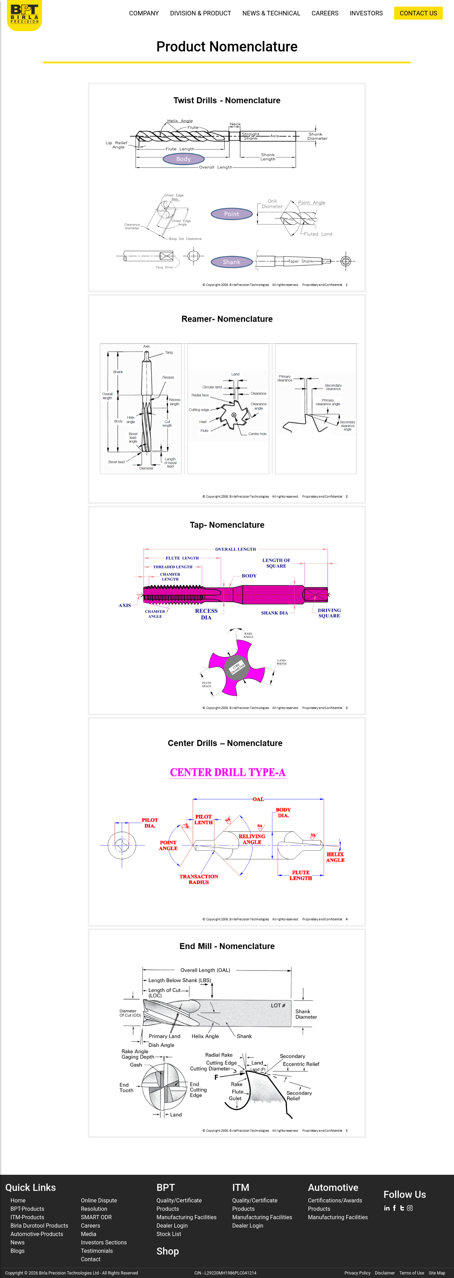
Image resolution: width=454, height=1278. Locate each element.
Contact (90, 1259)
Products (167, 1209)
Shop (167, 1251)
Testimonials (97, 1251)
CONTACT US (418, 13)
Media (88, 1234)
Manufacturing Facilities (186, 1217)
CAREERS (325, 13)
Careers (90, 1225)
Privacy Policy (357, 1273)
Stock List (168, 1234)
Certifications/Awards (335, 1200)
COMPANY (144, 13)
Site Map (437, 1273)
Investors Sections (104, 1242)
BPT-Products (27, 1209)
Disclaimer (385, 1273)
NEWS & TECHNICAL (271, 13)
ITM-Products (27, 1217)
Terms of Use (411, 1273)
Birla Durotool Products (39, 1225)
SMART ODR (96, 1217)
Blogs (18, 1251)
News (18, 1242)
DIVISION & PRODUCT (200, 13)
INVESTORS (366, 13)
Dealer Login (172, 1225)
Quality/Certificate (179, 1200)
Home (18, 1200)
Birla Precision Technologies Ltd (69, 1273)
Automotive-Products (37, 1234)
